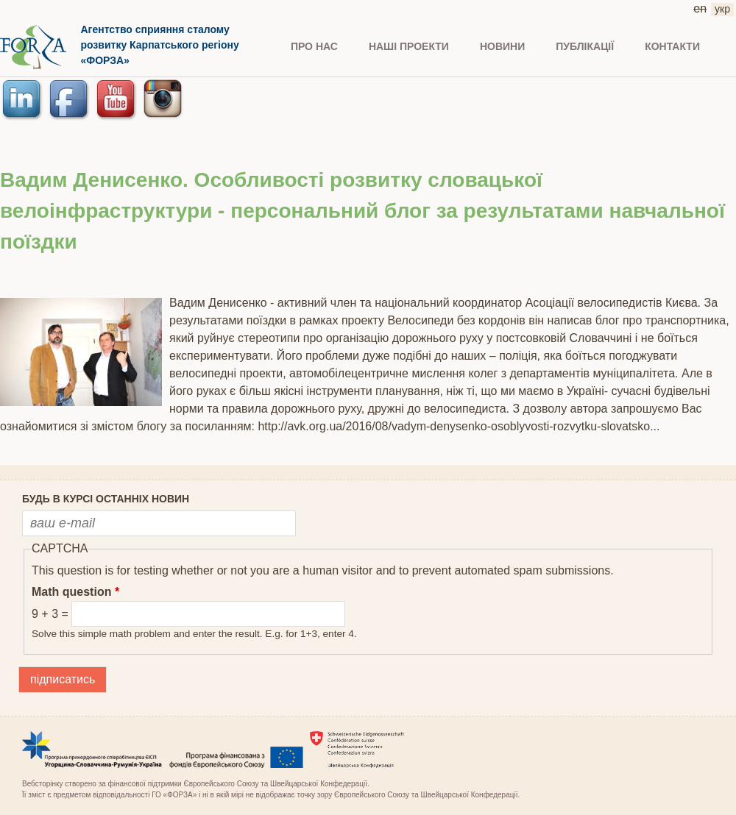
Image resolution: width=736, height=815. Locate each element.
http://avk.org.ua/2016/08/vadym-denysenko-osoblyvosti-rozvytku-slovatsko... (458, 426)
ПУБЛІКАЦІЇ (585, 46)
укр (722, 9)
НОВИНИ (502, 46)
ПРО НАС (314, 46)
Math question (75, 592)
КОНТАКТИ (672, 46)
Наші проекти (409, 46)
